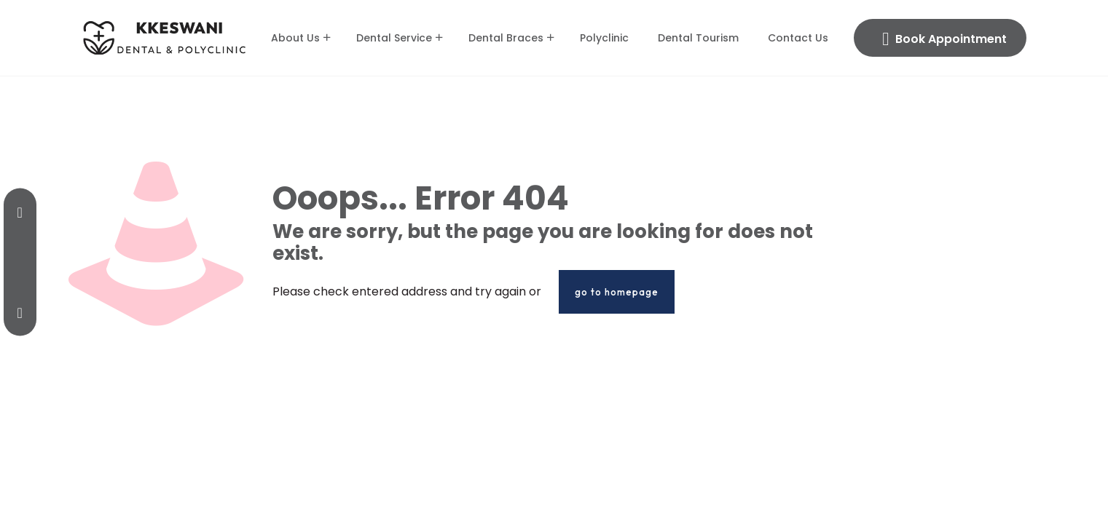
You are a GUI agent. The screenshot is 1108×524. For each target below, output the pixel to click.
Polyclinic (604, 38)
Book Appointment (944, 39)
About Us (295, 38)
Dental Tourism (698, 38)
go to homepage (617, 292)
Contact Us (798, 38)
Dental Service (394, 38)
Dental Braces (505, 38)
